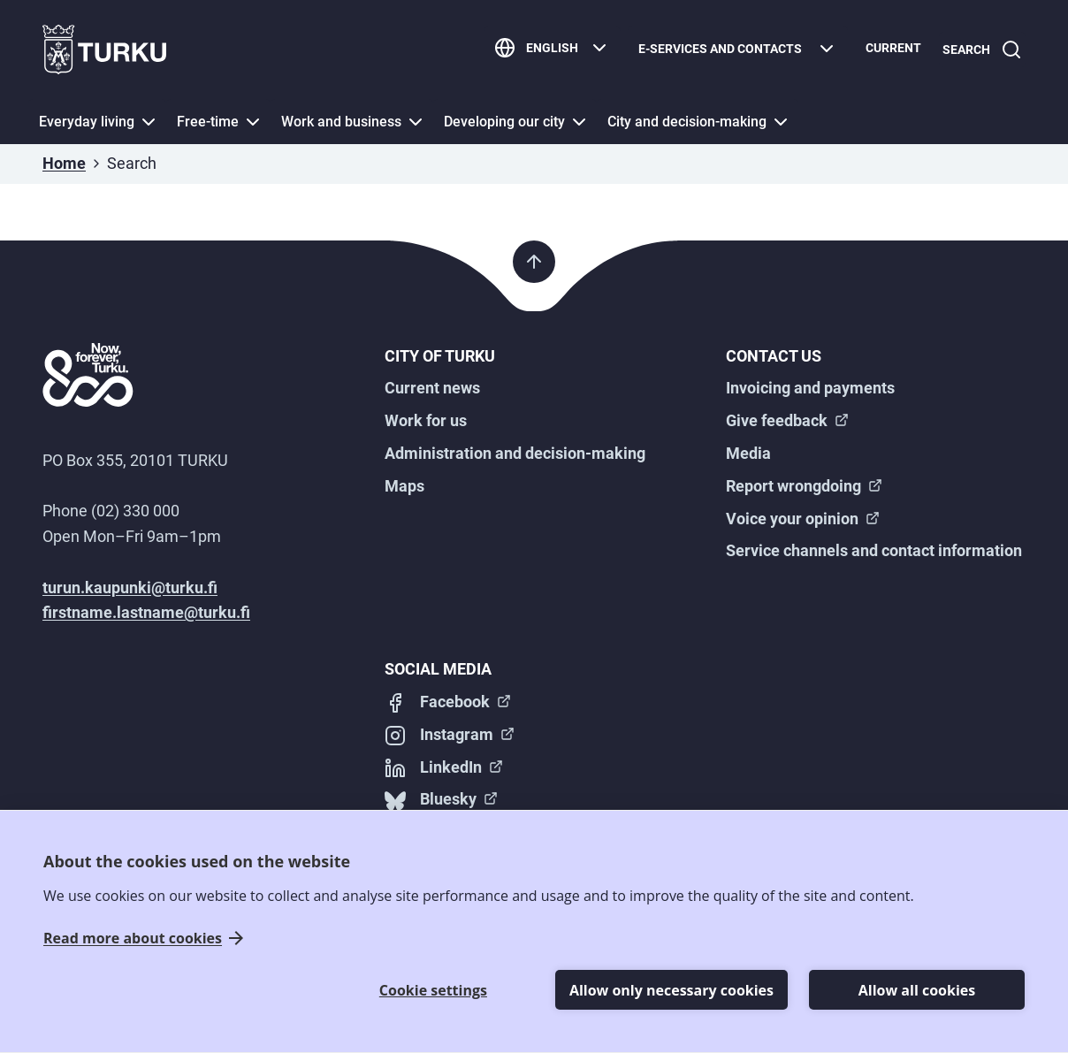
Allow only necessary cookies (671, 990)
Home (64, 163)
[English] (545, 50)
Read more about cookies (132, 938)
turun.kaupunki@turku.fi (129, 587)
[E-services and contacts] (731, 50)
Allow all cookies (916, 990)
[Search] (979, 50)
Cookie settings (433, 990)
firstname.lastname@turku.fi (146, 612)
